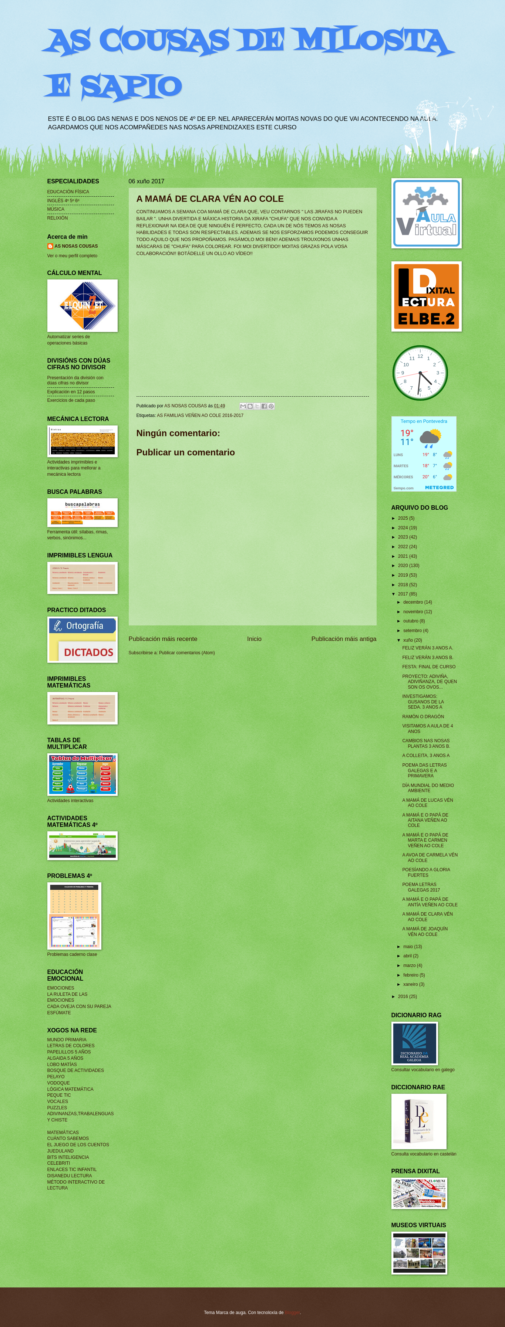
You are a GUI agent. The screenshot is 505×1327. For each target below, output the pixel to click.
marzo (410, 965)
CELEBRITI (58, 1163)
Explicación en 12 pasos (71, 391)
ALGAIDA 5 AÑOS (65, 1058)
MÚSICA (56, 209)
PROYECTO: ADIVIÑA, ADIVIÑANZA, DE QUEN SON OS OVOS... (429, 682)
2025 (403, 518)
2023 (403, 537)
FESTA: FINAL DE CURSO (428, 666)
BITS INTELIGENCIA (68, 1157)
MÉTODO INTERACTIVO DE (76, 1182)
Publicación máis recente (163, 638)
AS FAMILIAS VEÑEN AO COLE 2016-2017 (200, 415)
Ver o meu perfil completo (72, 255)
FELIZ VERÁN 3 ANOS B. (427, 657)
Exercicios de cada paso (71, 400)
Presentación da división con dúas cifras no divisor (75, 380)
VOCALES (57, 1101)
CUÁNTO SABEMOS (68, 1138)
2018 (403, 584)
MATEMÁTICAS (63, 1132)
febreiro (411, 975)
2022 (403, 546)
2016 (403, 996)
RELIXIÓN (57, 218)
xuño (408, 640)
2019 (403, 575)
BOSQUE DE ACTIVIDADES (75, 1070)
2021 (403, 556)
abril (408, 955)
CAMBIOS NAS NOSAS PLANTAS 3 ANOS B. (426, 743)
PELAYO (56, 1076)
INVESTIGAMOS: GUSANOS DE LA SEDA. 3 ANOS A (423, 702)
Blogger (292, 1312)
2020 (403, 565)
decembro (413, 602)
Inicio (254, 638)
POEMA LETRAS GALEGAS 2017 (421, 887)
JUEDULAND (60, 1151)
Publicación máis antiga (344, 638)
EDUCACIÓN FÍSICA (68, 191)
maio (408, 946)
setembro (413, 630)
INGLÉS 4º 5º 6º (63, 200)
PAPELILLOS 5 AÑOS (69, 1052)
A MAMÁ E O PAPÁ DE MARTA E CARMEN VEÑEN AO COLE (425, 840)
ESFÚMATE (59, 1012)
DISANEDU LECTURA (69, 1175)
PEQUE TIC (59, 1095)
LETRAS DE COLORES (71, 1045)
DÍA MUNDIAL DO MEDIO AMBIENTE (428, 788)
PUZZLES (57, 1107)
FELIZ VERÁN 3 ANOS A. (427, 648)
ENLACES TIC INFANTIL (72, 1169)
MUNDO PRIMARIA (67, 1039)
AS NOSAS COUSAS (76, 246)
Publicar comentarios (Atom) (187, 652)
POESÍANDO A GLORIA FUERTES (426, 872)
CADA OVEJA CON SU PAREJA (79, 1006)
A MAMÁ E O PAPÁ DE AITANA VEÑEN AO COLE (425, 820)
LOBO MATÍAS (62, 1064)
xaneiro (411, 984)
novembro (413, 611)
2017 (403, 594)
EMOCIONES (60, 988)
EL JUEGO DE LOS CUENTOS (78, 1144)
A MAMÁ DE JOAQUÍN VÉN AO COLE (425, 931)
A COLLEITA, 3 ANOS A (426, 755)
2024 (403, 527)
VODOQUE (58, 1083)
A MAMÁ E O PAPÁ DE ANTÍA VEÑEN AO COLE (430, 902)
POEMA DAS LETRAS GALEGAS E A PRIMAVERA (424, 770)
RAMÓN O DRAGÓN (423, 716)
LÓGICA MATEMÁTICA (70, 1089)
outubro (411, 621)
